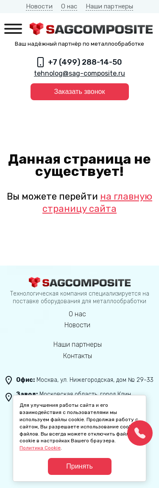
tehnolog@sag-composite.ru (79, 73)
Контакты (77, 356)
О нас (69, 6)
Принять (79, 466)
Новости (39, 6)
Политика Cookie (40, 448)
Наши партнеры (109, 6)
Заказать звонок (79, 91)
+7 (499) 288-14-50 (85, 62)
